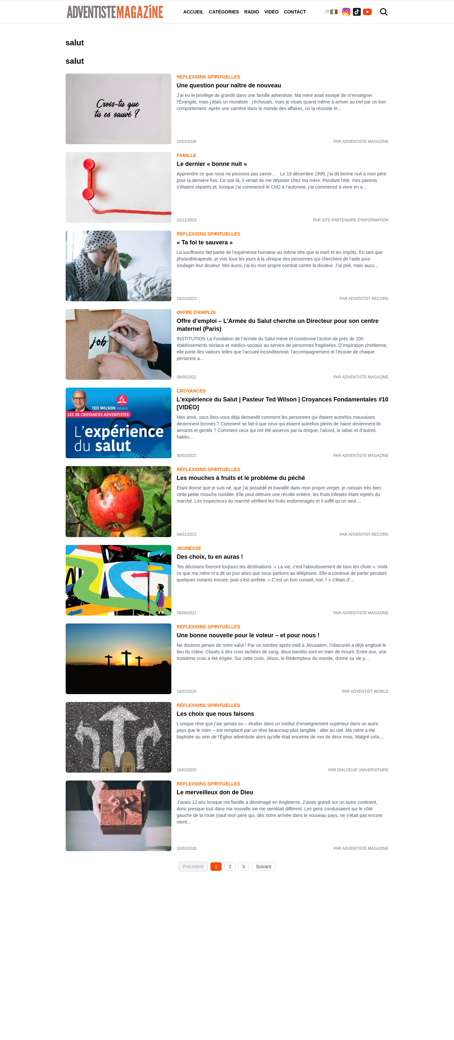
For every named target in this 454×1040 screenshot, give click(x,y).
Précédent (193, 866)
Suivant (263, 866)
